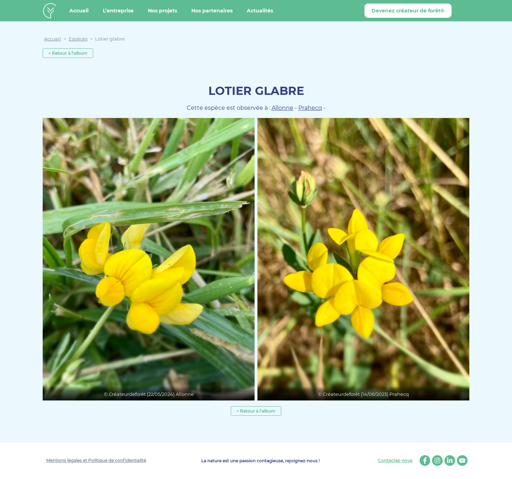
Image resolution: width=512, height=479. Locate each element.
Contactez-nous (395, 460)
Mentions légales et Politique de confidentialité (96, 460)
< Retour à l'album (67, 53)
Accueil (79, 10)
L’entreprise (118, 10)
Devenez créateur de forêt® (408, 10)
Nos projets (162, 10)
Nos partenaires (212, 10)
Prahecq (310, 107)
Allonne (282, 107)
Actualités (260, 10)
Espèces (78, 39)
